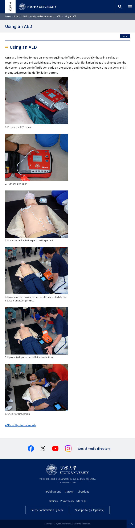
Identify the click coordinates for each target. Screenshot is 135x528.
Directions (83, 491)
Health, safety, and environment (37, 16)
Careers (69, 491)
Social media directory (94, 448)
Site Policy (81, 500)
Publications (53, 491)
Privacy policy (67, 500)
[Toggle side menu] (125, 36)
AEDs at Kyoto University (20, 425)
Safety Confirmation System (47, 510)
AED (59, 16)
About (16, 16)
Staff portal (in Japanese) (89, 510)
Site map (53, 500)
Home (8, 16)
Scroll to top (131, 524)
